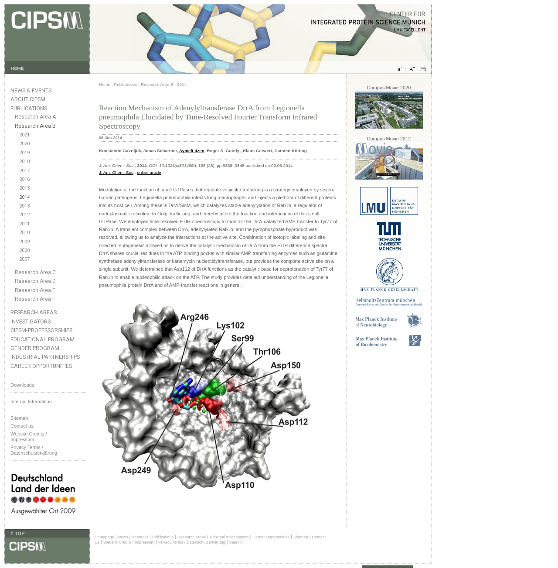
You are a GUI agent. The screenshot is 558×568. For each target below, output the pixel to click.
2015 (24, 188)
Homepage (104, 537)
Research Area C (35, 272)
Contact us (22, 426)
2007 (24, 259)
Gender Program (34, 348)
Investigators (30, 321)
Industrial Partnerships (45, 357)
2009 (24, 242)
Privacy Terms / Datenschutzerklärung (33, 450)
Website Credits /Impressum (28, 436)
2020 (24, 143)
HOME (17, 68)
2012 (24, 215)
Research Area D (35, 281)
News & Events (30, 90)
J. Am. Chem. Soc (116, 172)
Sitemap (19, 418)
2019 (24, 153)
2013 (24, 206)
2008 (24, 250)
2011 (24, 224)
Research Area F (35, 299)
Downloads (22, 385)
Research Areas (33, 312)
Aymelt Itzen (191, 150)
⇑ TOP (17, 533)
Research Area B (35, 126)
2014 (24, 197)
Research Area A (35, 117)
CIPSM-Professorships (41, 330)
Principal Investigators (229, 537)
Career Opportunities (41, 366)
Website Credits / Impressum (128, 542)
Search (235, 542)
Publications (28, 108)
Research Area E (35, 290)
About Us (140, 537)
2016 (24, 179)
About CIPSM (27, 99)
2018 (24, 161)
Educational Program (42, 339)
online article (149, 172)
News (123, 537)
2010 (24, 232)
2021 (24, 135)
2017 (24, 170)
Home (104, 84)
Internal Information (31, 401)
